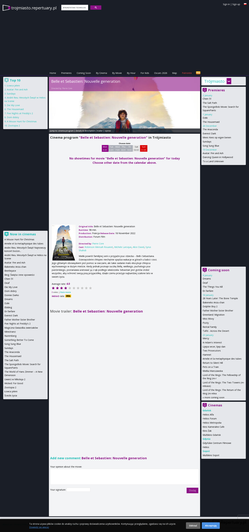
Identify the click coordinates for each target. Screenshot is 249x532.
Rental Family (210, 326)
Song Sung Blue (211, 145)
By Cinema (101, 72)
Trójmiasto (214, 81)
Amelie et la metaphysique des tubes (222, 358)
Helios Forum (210, 418)
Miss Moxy (208, 318)
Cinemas (215, 405)
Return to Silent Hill (213, 362)
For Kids (145, 72)
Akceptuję (211, 525)
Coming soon (218, 270)
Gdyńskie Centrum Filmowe (217, 442)
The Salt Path (210, 102)
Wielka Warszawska (213, 370)
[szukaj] (74, 8)
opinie (108, 130)
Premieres (66, 72)
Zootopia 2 (14, 125)
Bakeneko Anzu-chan (213, 302)
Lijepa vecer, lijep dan (214, 346)
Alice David (138, 247)
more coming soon (214, 397)
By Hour (131, 72)
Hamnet (207, 354)
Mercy (206, 338)
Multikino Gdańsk (212, 434)
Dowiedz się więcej (39, 527)
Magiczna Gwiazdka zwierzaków (21, 327)
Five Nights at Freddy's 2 (20, 113)
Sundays (207, 141)
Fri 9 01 (130, 148)
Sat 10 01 (136, 148)
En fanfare (208, 290)
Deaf (205, 282)
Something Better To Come (19, 339)
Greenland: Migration (214, 314)
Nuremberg (10, 335)
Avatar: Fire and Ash (213, 153)
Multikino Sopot (211, 455)
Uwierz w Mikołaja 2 (14, 379)
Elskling (8, 307)
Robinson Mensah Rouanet (99, 247)
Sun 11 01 (143, 148)
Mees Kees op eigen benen (217, 137)
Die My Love (13, 105)
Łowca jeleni (13, 85)
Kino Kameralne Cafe (213, 426)
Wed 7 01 (117, 148)
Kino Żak (207, 430)
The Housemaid (211, 121)
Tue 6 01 (111, 148)
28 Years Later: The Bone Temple (220, 298)
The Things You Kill (213, 286)
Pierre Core (67, 88)
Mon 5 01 (105, 148)
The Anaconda (210, 129)
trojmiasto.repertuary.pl (34, 8)
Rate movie (65, 292)
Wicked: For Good (13, 383)
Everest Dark (209, 133)
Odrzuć (193, 525)
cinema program (66, 130)
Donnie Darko (11, 295)
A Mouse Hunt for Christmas (22, 121)
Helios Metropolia (212, 422)
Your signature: (58, 489)
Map (174, 72)
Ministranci (10, 331)
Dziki (205, 117)
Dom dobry (13, 117)
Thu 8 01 (123, 148)
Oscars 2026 (160, 72)
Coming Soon (84, 72)
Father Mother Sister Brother (218, 310)
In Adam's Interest (212, 342)
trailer (100, 130)
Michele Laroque (122, 247)
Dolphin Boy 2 (210, 306)
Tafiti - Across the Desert (216, 330)
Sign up (236, 4)
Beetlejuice (10, 270)
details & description (85, 130)
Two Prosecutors (212, 350)
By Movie (117, 72)
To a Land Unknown (213, 161)
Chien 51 (207, 98)
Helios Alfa (208, 414)
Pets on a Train (211, 366)
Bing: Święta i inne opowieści (19, 274)
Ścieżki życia (10, 395)
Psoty (206, 322)
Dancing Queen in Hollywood (218, 157)
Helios (206, 447)
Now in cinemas (23, 234)
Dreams (207, 278)
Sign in (226, 4)
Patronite (187, 72)
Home (53, 72)
